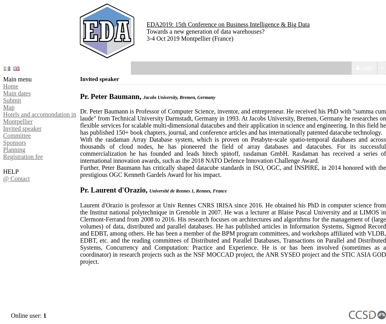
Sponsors (14, 142)
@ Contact (16, 178)
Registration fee (23, 156)
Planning (14, 149)
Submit (12, 100)
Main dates (17, 93)
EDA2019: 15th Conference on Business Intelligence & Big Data (228, 24)
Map (8, 107)
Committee (17, 135)
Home (10, 86)
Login (364, 68)
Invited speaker (22, 128)
